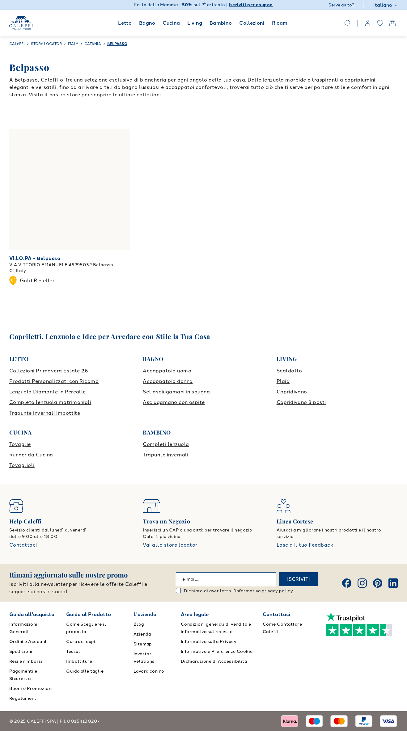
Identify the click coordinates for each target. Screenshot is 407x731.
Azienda (142, 634)
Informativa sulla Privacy (208, 641)
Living (194, 23)
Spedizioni (20, 651)
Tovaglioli (22, 465)
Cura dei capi (80, 641)
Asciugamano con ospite (174, 402)
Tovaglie (20, 444)
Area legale (195, 614)
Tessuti (74, 651)
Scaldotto (289, 371)
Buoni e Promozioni (31, 688)
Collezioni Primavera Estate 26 (48, 371)
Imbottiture (79, 661)
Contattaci (23, 545)
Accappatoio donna (168, 381)
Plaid (283, 381)
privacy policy (277, 591)
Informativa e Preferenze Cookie (217, 651)
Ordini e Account (28, 641)
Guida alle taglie (85, 671)
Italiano (385, 5)
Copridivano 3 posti (301, 402)
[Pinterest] (377, 583)
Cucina (171, 23)
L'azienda (145, 614)
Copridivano (292, 392)
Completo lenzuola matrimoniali (50, 402)
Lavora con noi (150, 671)
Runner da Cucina (31, 455)
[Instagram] (362, 583)
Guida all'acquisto (31, 614)
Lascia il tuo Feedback (305, 545)
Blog (139, 624)
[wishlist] (380, 23)
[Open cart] (392, 23)
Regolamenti (23, 698)
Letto (125, 23)
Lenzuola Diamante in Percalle (47, 392)
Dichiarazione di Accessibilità (214, 661)
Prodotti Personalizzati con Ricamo (54, 381)
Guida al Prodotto (88, 614)
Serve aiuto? (341, 5)
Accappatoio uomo (167, 371)
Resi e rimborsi (25, 661)
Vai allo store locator (170, 545)
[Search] (347, 23)
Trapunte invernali (166, 455)
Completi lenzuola (166, 444)
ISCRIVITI (298, 579)
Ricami (280, 23)
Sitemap (143, 644)
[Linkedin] (393, 583)
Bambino (221, 23)
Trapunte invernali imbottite (44, 413)
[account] (367, 23)
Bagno (147, 23)
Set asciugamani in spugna (176, 392)
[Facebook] (346, 583)
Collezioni (252, 23)
